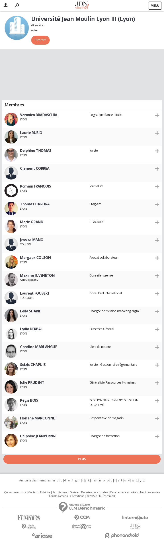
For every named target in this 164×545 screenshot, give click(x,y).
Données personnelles (94, 492)
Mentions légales (150, 492)
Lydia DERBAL (31, 328)
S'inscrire (40, 40)
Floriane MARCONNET (38, 418)
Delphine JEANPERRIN (38, 436)
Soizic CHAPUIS (32, 364)
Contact (32, 492)
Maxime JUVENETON (37, 275)
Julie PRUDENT (32, 382)
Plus (82, 459)
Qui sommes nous (15, 492)
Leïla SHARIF (30, 311)
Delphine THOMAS (35, 150)
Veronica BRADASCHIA (38, 114)
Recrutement (60, 492)
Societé (74, 492)
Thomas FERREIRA (35, 204)
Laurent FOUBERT (35, 293)
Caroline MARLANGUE (38, 346)
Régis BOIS (29, 400)
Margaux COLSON (35, 257)
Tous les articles (58, 496)
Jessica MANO (31, 239)
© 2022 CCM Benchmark (101, 496)
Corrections (77, 496)
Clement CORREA (34, 168)
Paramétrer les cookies (123, 492)
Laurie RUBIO (31, 132)
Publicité (45, 492)
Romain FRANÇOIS (35, 186)
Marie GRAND (31, 221)
